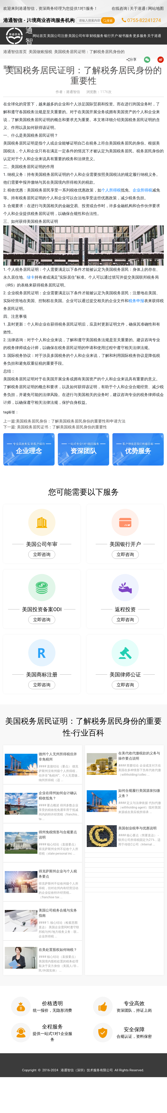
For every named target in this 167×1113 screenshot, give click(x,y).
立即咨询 (41, 554)
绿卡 (38, 277)
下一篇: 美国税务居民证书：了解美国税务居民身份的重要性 (55, 427)
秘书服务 (125, 36)
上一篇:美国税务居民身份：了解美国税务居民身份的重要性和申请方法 (64, 421)
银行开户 (111, 36)
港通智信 (15, 36)
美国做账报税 (42, 51)
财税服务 (97, 36)
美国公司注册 (57, 36)
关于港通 (137, 8)
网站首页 (40, 36)
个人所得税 (119, 190)
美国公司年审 (78, 36)
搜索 (108, 20)
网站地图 (156, 8)
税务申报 (144, 300)
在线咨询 (119, 8)
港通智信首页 (15, 51)
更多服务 (140, 36)
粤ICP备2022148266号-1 (145, 1106)
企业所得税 (150, 190)
